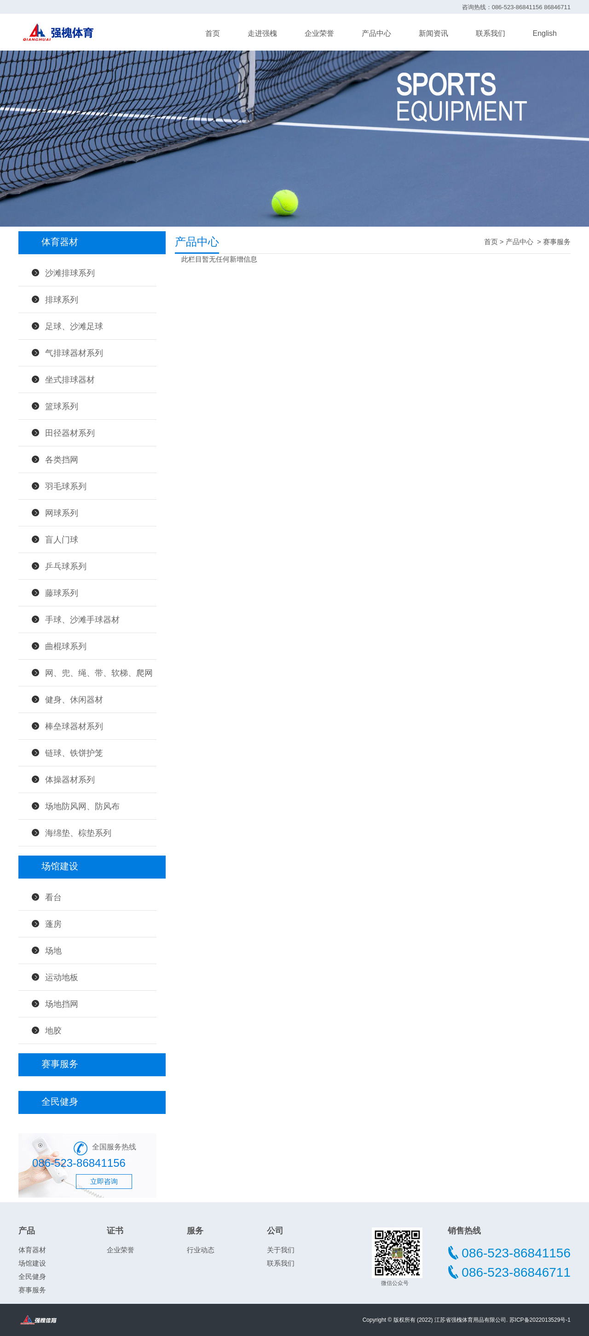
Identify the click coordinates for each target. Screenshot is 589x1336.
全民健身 (32, 1276)
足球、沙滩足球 (74, 326)
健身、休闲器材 (74, 699)
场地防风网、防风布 (82, 806)
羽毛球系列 (66, 486)
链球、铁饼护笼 (74, 753)
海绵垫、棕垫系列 (78, 833)
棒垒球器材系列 (74, 726)
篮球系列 (61, 406)
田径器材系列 (70, 433)
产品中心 (376, 33)
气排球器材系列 (74, 353)
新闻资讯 (433, 33)
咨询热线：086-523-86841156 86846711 (516, 7)
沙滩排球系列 (70, 273)
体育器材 (32, 1250)
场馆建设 (32, 1263)
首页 (212, 33)
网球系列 (61, 513)
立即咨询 (104, 1181)
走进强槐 (262, 33)
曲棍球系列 (66, 646)
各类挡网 (61, 459)
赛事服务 (557, 242)
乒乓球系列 (66, 566)
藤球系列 (61, 593)
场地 (53, 950)
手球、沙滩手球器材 (82, 619)
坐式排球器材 (70, 379)
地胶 (53, 1030)
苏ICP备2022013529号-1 (540, 1320)
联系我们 (490, 33)
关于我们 (280, 1250)
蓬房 (53, 924)
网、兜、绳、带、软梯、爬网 (99, 673)
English (545, 33)
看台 (53, 897)
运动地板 (61, 977)
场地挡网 (61, 1004)
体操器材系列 (70, 779)
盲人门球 (61, 539)
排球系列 (61, 299)
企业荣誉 (319, 33)
